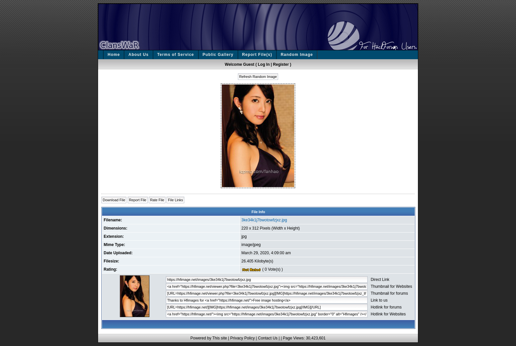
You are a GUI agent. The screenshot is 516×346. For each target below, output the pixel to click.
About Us (138, 54)
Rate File (157, 200)
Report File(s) (257, 54)
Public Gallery (218, 54)
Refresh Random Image (258, 77)
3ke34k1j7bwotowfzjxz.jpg (264, 220)
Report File (137, 200)
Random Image (297, 54)
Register (281, 64)
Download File (114, 200)
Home (114, 54)
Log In (264, 64)
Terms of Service (175, 54)
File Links (175, 200)
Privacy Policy (242, 338)
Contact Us (267, 338)
